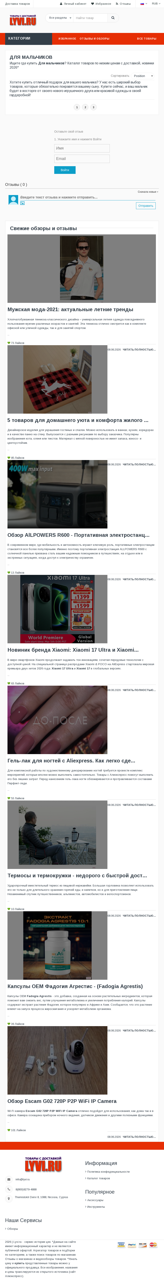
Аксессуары (95, 1200)
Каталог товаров (98, 1178)
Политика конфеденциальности (108, 1171)
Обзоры (12, 1228)
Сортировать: (120, 75)
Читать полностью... (139, 349)
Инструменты (96, 1206)
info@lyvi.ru (23, 1179)
